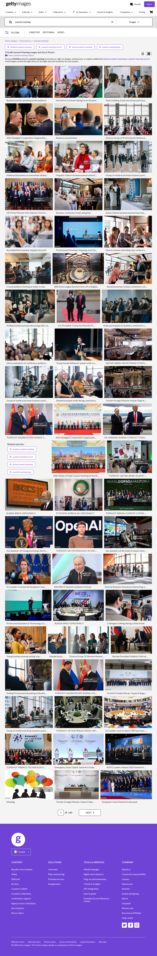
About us (126, 869)
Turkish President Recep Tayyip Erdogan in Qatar (130, 693)
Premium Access (56, 879)
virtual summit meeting (80, 47)
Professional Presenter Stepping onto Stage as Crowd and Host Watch (90, 250)
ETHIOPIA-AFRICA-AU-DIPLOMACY (75, 513)
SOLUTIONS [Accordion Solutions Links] (54, 862)
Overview (53, 869)
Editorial (15, 879)
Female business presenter (62, 656)
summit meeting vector (50, 47)
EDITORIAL (48, 32)
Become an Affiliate (131, 913)
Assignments (54, 884)
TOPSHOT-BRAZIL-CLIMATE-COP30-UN (127, 513)
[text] (62, 22)
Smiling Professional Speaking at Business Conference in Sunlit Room (40, 693)
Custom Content (19, 888)
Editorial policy (34, 942)
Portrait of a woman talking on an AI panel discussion (81, 100)
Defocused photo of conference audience (26, 363)
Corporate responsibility (134, 874)
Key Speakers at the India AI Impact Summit (127, 550)
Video (14, 874)
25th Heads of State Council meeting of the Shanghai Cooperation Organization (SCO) (94, 475)
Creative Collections (21, 893)
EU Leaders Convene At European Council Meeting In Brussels (36, 586)
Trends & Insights (92, 884)
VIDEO (60, 32)
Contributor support (21, 898)
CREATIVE (34, 32)
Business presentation (66, 137)
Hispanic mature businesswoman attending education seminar (86, 175)
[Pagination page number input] (61, 812)
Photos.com (127, 908)
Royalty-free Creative (21, 869)
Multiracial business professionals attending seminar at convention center (42, 175)
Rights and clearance (94, 874)
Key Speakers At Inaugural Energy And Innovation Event (33, 550)
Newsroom (127, 884)
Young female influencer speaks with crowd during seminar (84, 363)
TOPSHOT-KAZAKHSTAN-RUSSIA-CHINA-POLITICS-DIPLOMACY (41, 437)
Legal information (87, 942)
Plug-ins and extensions (95, 879)
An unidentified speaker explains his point (26, 250)
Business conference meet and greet (73, 212)
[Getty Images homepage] (18, 4)
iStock (125, 898)
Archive (15, 884)
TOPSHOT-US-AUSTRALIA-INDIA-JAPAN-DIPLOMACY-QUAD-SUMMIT (93, 730)
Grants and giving (130, 893)
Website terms (18, 942)
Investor (126, 888)
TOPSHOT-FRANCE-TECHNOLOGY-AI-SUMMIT (32, 767)
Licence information (68, 942)
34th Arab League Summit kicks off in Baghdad (76, 286)
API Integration (91, 888)
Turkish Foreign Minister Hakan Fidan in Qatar (128, 400)
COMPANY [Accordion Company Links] (127, 862)
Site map (102, 942)
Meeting (11, 801)
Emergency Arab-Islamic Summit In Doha (74, 767)
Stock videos (17, 913)
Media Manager (91, 869)
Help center (127, 918)
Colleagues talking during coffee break (126, 623)
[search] (11, 22)
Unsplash (126, 903)
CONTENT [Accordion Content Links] (17, 862)
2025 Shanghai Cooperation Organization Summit (30, 137)
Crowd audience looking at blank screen (26, 286)
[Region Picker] (21, 852)
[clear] (113, 22)
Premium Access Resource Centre (96, 899)
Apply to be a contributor (23, 903)
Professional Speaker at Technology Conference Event (33, 623)
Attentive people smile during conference (76, 400)
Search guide (90, 893)
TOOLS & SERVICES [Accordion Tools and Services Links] (94, 862)
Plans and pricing (56, 874)
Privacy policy (50, 942)
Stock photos (17, 908)
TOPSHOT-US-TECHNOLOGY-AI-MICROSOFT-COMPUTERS (87, 550)
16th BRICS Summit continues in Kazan (72, 586)
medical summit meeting (19, 47)
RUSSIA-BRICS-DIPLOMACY (21, 513)
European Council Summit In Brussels (119, 801)
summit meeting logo (110, 47)
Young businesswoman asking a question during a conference (36, 656)
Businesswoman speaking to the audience (26, 100)
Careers (125, 879)
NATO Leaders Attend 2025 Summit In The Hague (131, 767)
